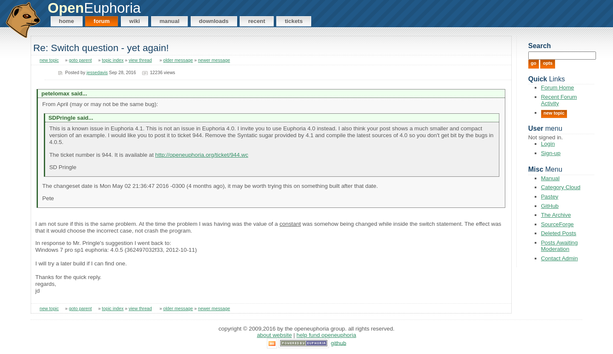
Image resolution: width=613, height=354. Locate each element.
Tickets (294, 21)
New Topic (554, 112)
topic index (112, 60)
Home (66, 21)
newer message (214, 60)
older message (178, 60)
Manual (170, 21)
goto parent (80, 60)
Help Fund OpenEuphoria (326, 335)
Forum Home (557, 87)
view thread (140, 60)
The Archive (556, 215)
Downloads (214, 21)
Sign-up (551, 153)
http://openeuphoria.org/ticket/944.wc (202, 155)
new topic (49, 60)
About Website (274, 335)
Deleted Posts (558, 233)
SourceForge (557, 224)
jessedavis (97, 72)
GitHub (550, 206)
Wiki (134, 21)
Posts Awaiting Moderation (559, 245)
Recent (256, 21)
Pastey (550, 196)
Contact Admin (559, 258)
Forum (102, 21)
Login (548, 144)
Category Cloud (561, 187)
